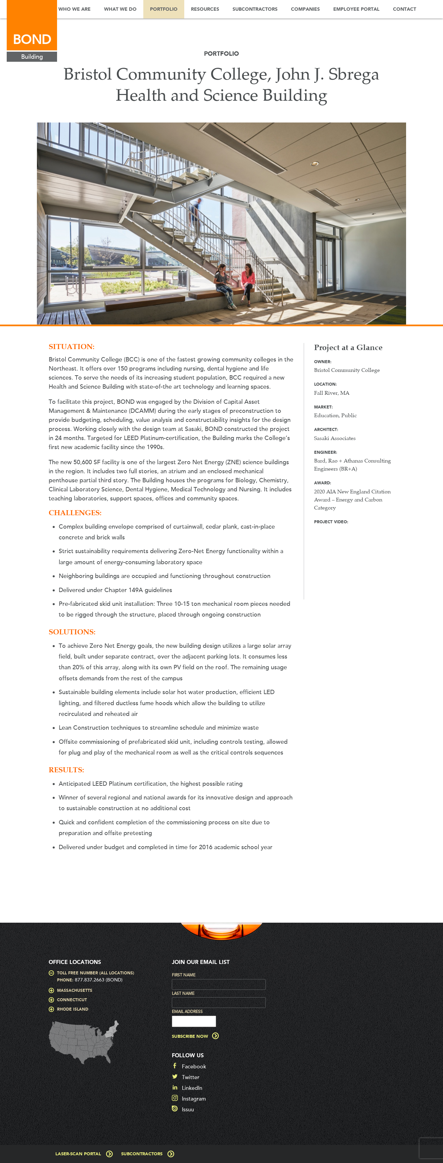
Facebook (194, 1066)
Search (433, 9)
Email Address (187, 1011)
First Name (183, 975)
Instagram (194, 1099)
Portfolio (164, 9)
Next (418, 227)
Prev (25, 227)
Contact (404, 9)
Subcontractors (255, 9)
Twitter (190, 1077)
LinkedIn (192, 1088)
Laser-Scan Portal (78, 1154)
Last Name (183, 993)
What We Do (120, 9)
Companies (305, 9)
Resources (205, 9)
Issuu (188, 1109)
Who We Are (74, 9)
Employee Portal (356, 9)
